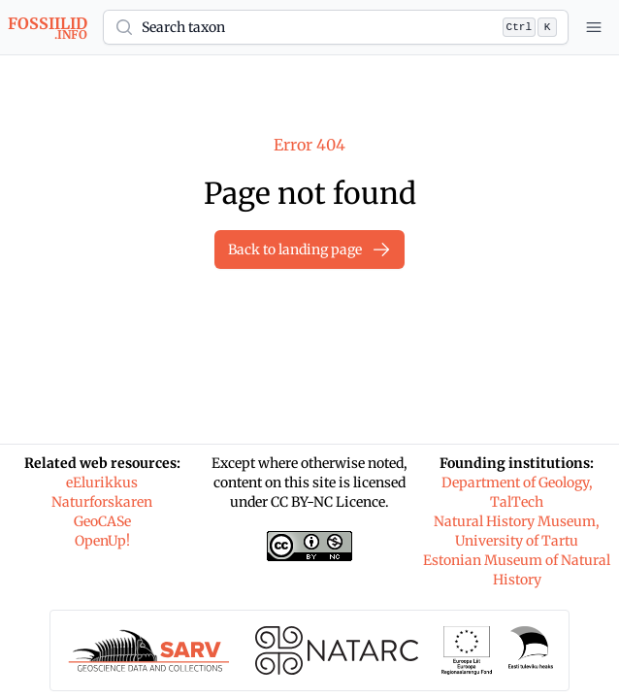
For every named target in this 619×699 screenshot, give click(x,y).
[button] (336, 27)
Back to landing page (309, 249)
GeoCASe (102, 521)
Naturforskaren (101, 502)
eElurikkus (102, 482)
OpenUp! (102, 540)
